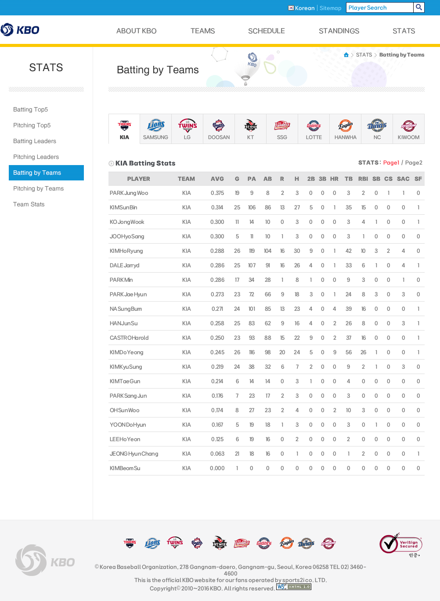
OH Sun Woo (124, 410)
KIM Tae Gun (125, 381)
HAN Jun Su (123, 323)
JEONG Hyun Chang (134, 453)
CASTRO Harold (129, 338)
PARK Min (121, 280)
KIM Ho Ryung (126, 251)
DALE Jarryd (124, 265)
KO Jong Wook (127, 222)
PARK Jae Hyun (128, 294)
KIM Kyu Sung (126, 366)
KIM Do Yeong (127, 352)
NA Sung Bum (125, 309)
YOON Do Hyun (128, 424)
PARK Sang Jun (128, 395)
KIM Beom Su (125, 468)
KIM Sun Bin (123, 207)
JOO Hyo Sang (127, 236)
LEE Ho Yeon (125, 439)
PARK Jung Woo (129, 193)
